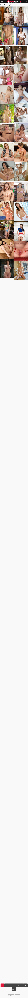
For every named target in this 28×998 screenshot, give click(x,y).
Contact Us (17, 994)
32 (25, 985)
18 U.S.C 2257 (11, 994)
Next (14, 989)
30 (18, 985)
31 (21, 985)
